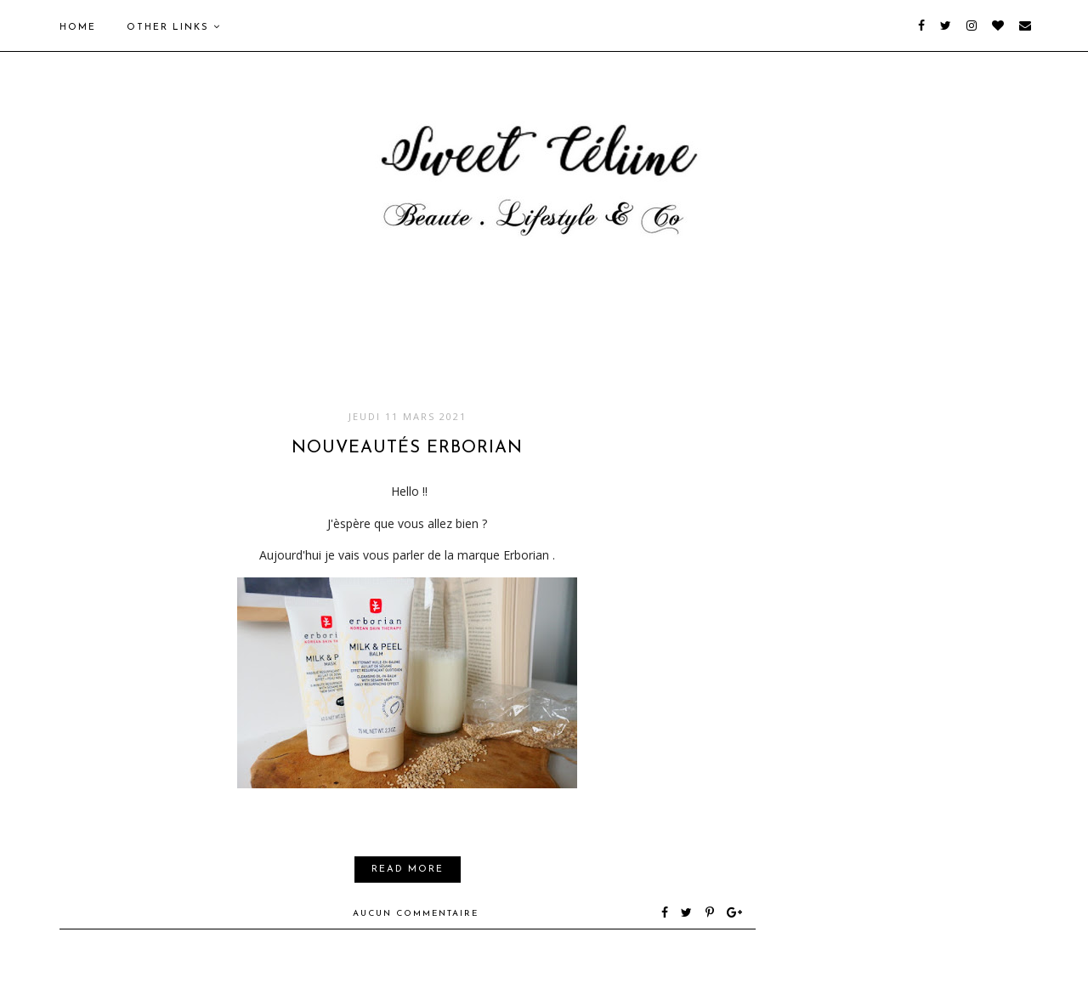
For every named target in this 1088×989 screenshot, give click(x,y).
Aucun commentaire (416, 913)
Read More (407, 869)
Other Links (174, 27)
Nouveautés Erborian (407, 448)
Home (78, 27)
